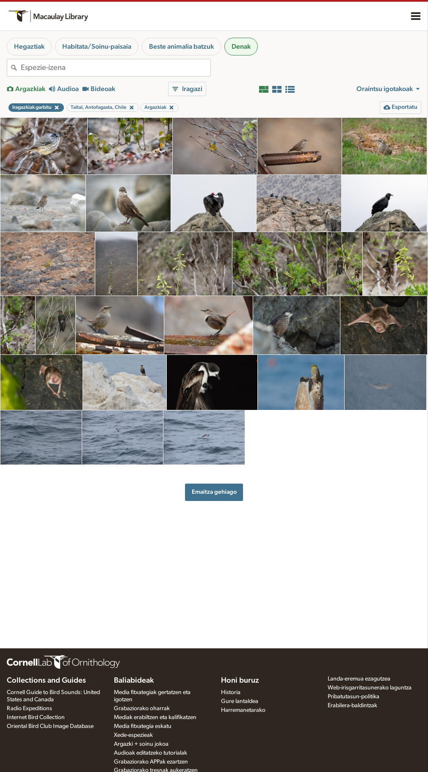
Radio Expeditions (29, 708)
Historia (230, 692)
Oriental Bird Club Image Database (50, 726)
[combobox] (115, 67)
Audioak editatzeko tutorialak (150, 753)
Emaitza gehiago (214, 492)
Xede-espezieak (133, 735)
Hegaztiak (29, 46)
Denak (241, 46)
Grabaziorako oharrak (142, 708)
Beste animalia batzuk (181, 46)
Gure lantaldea (239, 701)
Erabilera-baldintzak (352, 705)
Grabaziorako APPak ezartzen (151, 762)
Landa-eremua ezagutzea (359, 679)
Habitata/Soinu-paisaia (96, 46)
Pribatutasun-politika (353, 697)
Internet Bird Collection (36, 717)
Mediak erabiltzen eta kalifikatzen (155, 717)
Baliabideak (134, 680)
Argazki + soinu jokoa (141, 744)
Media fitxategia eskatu (142, 726)
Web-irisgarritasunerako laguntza (369, 688)
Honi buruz (240, 680)
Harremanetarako (243, 710)
